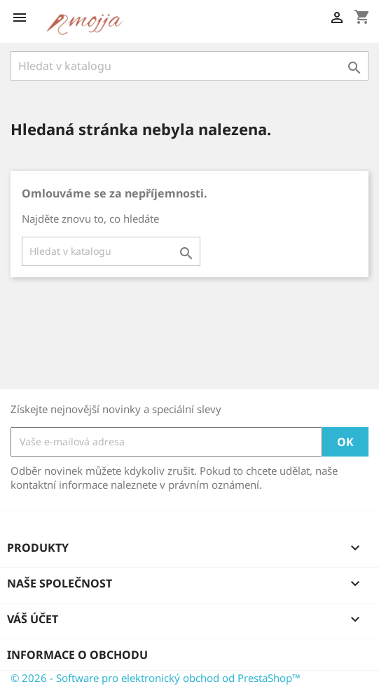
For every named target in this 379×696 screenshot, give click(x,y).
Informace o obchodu (77, 654)
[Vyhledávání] (189, 66)
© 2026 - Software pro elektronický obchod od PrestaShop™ (156, 678)
